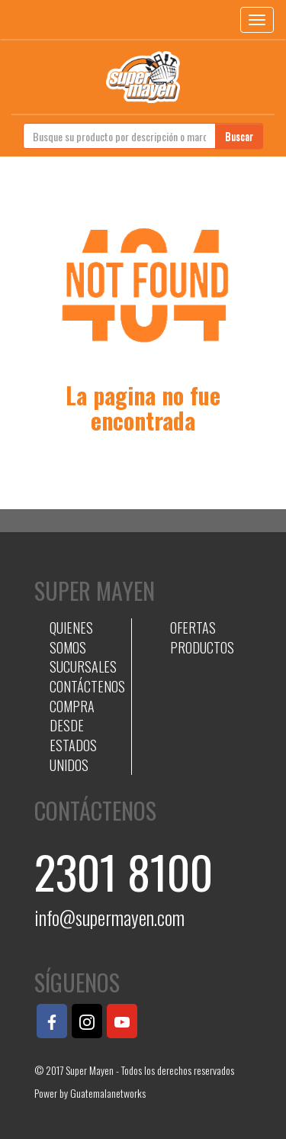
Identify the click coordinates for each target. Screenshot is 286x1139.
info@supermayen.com (109, 917)
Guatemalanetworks (108, 1093)
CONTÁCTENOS (87, 686)
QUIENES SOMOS (71, 637)
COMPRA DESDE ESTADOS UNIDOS (73, 735)
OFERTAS (193, 627)
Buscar (239, 135)
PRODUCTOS (202, 647)
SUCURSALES (83, 666)
